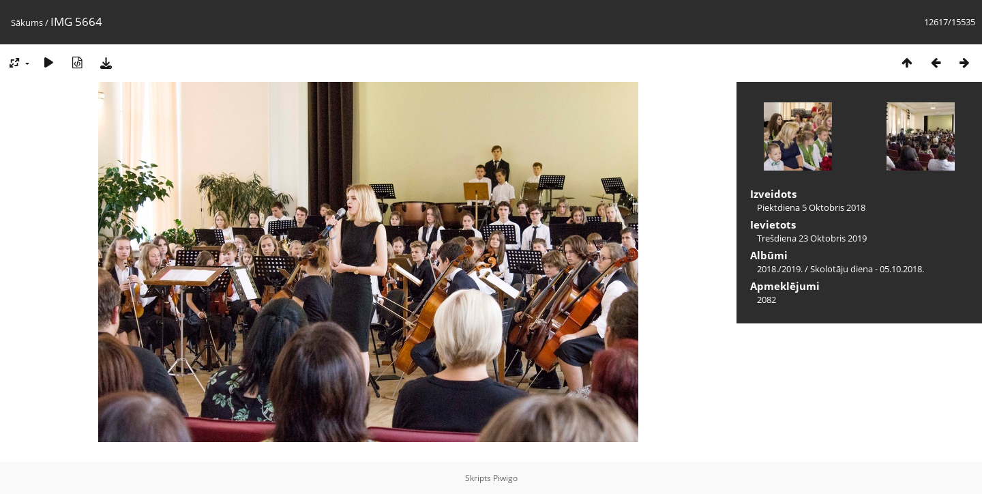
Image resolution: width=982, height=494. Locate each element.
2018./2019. (780, 269)
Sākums (27, 22)
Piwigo (505, 478)
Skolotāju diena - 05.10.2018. (867, 269)
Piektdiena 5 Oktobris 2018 (811, 207)
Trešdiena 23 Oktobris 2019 (812, 238)
